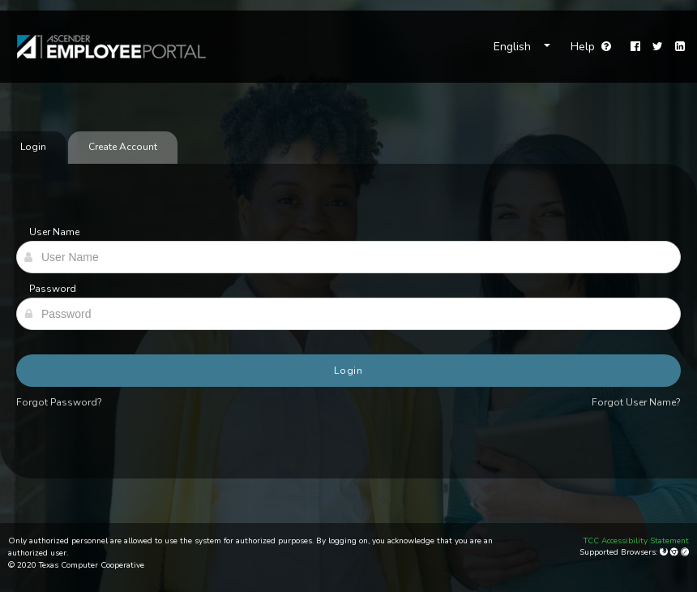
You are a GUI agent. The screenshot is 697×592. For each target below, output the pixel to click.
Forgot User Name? (636, 402)
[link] (103, 46)
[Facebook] (635, 47)
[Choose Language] (522, 47)
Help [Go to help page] (591, 46)
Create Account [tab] (122, 146)
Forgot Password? (59, 402)
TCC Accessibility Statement (636, 541)
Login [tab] (33, 146)
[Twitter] (657, 47)
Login (349, 370)
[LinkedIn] (680, 47)
